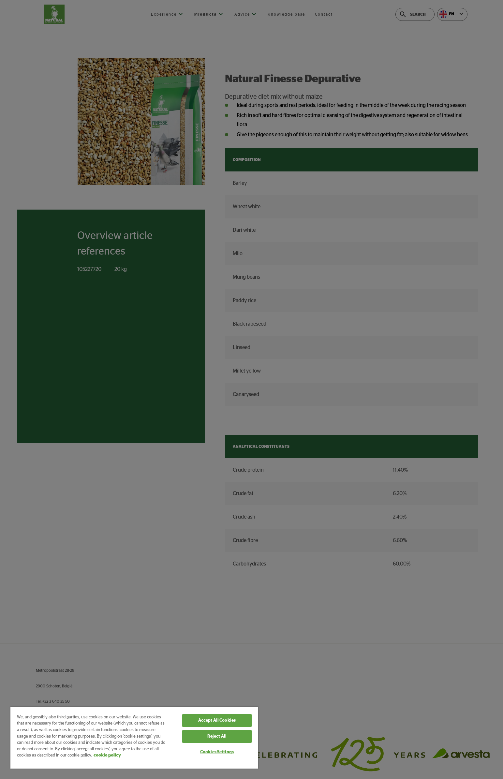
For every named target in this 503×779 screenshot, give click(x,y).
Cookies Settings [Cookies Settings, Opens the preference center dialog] (217, 752)
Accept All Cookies (217, 720)
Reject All (217, 736)
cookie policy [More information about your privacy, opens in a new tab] (107, 755)
